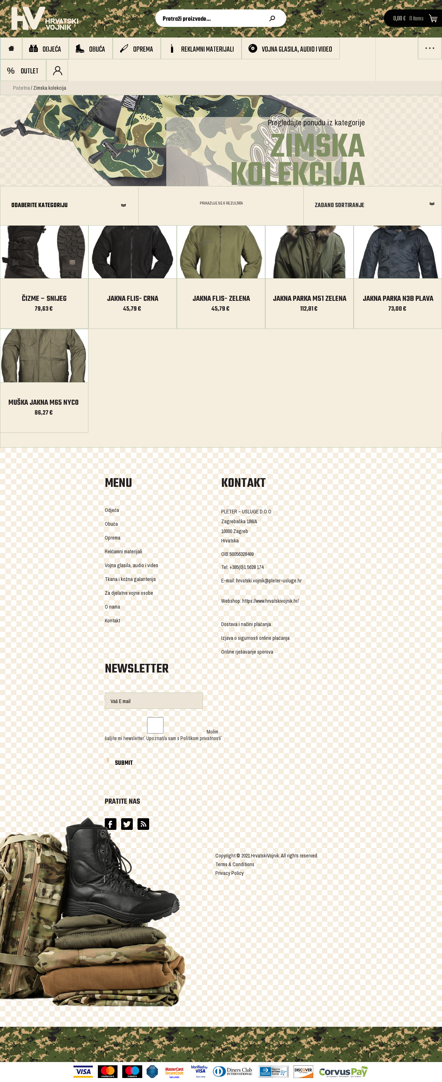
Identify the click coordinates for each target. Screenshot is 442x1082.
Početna (21, 88)
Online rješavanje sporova (247, 652)
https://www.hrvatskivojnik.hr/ (270, 601)
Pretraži (273, 18)
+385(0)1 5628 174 (246, 567)
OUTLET (30, 71)
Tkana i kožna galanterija (130, 579)
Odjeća (52, 49)
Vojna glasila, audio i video (297, 49)
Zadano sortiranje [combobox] (339, 205)
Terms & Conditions (234, 864)
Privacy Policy (229, 873)
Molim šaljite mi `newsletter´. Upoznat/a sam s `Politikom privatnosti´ (163, 735)
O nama (112, 606)
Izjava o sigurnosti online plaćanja (255, 638)
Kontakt (112, 620)
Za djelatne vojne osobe (129, 593)
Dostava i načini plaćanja (246, 624)
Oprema (143, 49)
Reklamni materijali (207, 49)
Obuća (97, 49)
